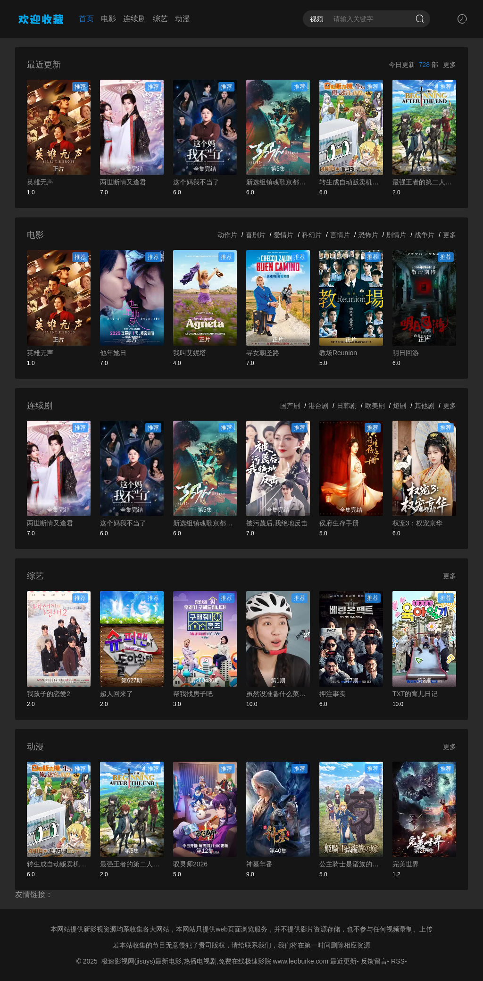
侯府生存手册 (339, 523)
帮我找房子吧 (193, 694)
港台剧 (318, 405)
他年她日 (113, 353)
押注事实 (332, 694)
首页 (86, 19)
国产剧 (290, 405)
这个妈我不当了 (196, 182)
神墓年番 (259, 864)
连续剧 (134, 19)
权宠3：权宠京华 (417, 523)
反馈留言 (374, 961)
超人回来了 (116, 694)
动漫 (182, 19)
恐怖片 (368, 235)
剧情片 (396, 235)
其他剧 (424, 405)
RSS (398, 961)
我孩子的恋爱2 (48, 694)
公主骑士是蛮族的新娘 (351, 864)
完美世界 (405, 864)
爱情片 (283, 235)
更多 (449, 64)
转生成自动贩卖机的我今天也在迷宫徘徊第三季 (351, 182)
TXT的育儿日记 (415, 694)
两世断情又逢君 (123, 182)
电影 (108, 19)
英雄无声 (40, 182)
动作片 (227, 235)
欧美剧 (375, 405)
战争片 (424, 235)
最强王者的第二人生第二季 (424, 182)
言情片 (340, 235)
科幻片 (312, 235)
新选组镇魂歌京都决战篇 (278, 182)
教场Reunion (338, 353)
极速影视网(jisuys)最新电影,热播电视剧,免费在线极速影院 (186, 961)
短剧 (399, 405)
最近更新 (343, 961)
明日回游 (405, 353)
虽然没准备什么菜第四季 (278, 694)
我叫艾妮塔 (189, 353)
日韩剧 (347, 405)
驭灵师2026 (190, 864)
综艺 (160, 19)
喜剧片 (256, 235)
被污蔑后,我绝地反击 (277, 523)
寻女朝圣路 (262, 353)
